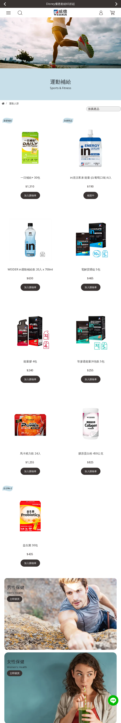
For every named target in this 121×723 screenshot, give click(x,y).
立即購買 (14, 599)
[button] (20, 12)
